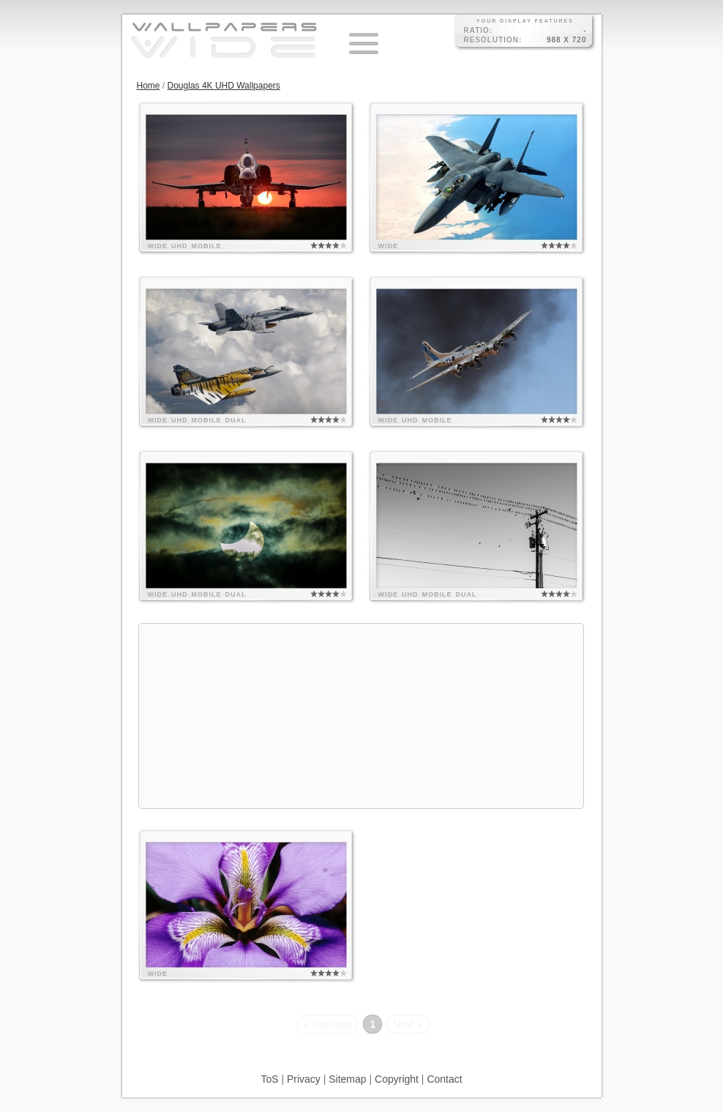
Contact (444, 1079)
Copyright (397, 1079)
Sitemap (347, 1079)
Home (148, 86)
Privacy (304, 1079)
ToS (269, 1079)
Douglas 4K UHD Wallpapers (224, 86)
